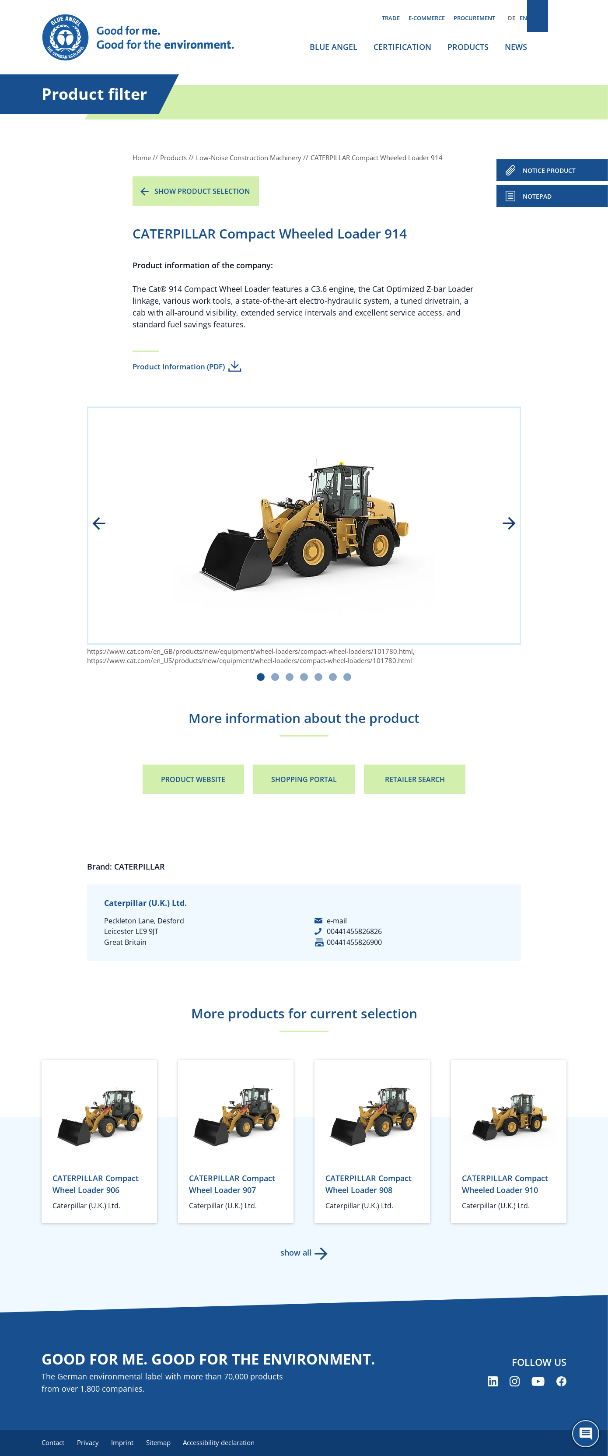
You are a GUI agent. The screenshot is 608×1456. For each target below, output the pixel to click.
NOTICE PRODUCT (549, 170)
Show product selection (202, 191)
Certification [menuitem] (402, 47)
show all (295, 1252)
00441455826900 (354, 942)
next (503, 524)
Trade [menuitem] (391, 18)
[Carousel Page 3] (290, 677)
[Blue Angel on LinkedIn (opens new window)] (493, 1382)
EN (523, 18)
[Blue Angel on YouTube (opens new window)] (538, 1382)
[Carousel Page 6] (333, 677)
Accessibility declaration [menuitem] (225, 1442)
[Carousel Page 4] (304, 677)
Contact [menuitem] (53, 1442)
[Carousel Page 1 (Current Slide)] (261, 677)
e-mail (337, 921)
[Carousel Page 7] (347, 677)
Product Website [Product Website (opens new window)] (193, 779)
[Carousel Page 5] (318, 677)
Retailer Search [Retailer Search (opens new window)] (415, 779)
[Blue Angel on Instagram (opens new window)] (515, 1382)
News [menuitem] (516, 47)
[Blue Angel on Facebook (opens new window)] (561, 1382)
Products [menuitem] (468, 47)
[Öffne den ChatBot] (585, 1433)
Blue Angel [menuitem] (333, 47)
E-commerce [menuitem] (427, 18)
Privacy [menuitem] (89, 1442)
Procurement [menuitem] (474, 18)
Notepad (537, 196)
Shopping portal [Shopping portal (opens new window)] (304, 779)
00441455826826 (354, 931)
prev (105, 524)
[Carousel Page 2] (275, 677)
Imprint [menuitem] (125, 1442)
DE (511, 18)
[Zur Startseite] (147, 37)
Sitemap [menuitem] (162, 1442)
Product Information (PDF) (179, 366)
